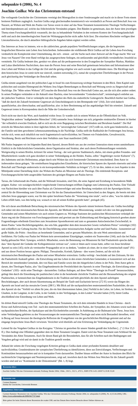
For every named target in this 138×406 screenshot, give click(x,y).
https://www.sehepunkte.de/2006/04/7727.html (21, 396)
